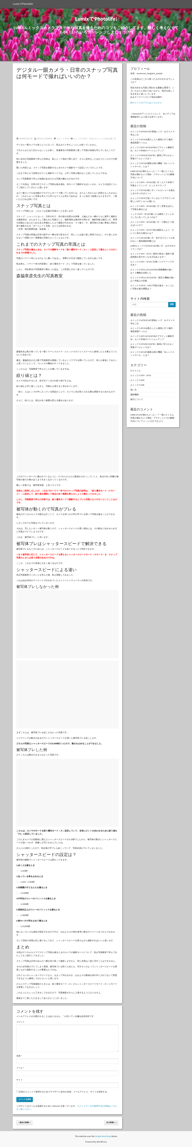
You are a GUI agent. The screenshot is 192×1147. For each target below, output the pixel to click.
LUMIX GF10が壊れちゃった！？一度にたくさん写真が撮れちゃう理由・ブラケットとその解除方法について (152, 174)
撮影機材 (134, 394)
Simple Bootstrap (103, 1136)
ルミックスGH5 (137, 380)
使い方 (113, 138)
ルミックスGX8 (102, 138)
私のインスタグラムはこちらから (146, 102)
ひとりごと (135, 370)
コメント (20, 1021)
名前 (19, 1055)
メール (20, 1067)
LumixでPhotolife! (23, 4)
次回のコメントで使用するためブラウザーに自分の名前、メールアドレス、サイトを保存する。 (64, 1091)
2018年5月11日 (24, 138)
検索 (172, 304)
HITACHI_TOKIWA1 (43, 138)
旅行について (136, 399)
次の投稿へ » (111, 1122)
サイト (19, 1079)
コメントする (61, 138)
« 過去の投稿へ (24, 1122)
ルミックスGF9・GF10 (83, 138)
